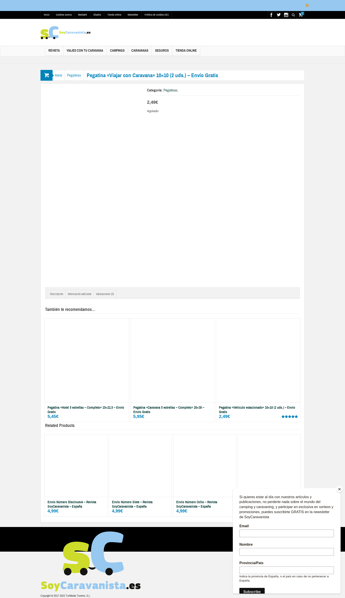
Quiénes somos (64, 14)
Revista (54, 52)
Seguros (162, 52)
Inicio (47, 14)
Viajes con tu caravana (84, 52)
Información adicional (79, 294)
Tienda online (114, 14)
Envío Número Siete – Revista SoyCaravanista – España (132, 504)
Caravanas (140, 52)
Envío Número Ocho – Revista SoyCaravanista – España (196, 504)
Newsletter (133, 14)
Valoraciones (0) (105, 294)
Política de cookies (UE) (157, 14)
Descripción (56, 294)
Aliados (97, 14)
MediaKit (82, 14)
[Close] (339, 489)
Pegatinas (80, 75)
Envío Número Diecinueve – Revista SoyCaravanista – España (72, 504)
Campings (117, 52)
